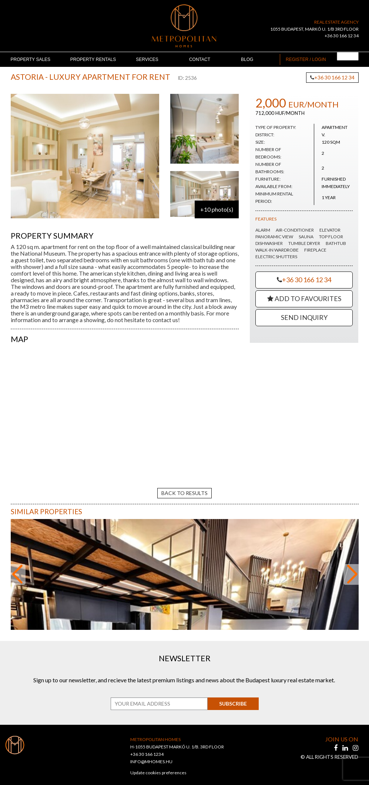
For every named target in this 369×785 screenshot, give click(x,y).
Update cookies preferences (158, 766)
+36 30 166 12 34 (342, 35)
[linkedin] (345, 741)
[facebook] (336, 741)
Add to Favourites (304, 298)
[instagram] (355, 741)
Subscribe (231, 697)
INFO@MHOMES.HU (151, 755)
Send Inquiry (304, 317)
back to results (184, 486)
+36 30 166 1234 (147, 748)
